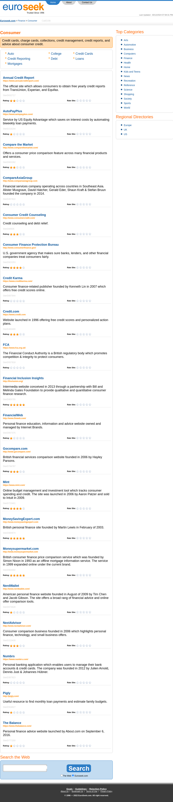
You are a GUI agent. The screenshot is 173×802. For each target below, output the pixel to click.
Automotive (130, 44)
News (127, 76)
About (68, 2)
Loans (80, 58)
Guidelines (81, 789)
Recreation (130, 80)
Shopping (129, 94)
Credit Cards (84, 53)
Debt (54, 58)
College (56, 53)
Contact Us (87, 2)
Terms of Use (91, 791)
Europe (128, 125)
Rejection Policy (98, 789)
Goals (69, 789)
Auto (11, 53)
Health (127, 62)
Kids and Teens (132, 71)
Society (128, 98)
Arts (126, 40)
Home (53, 2)
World (127, 107)
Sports (127, 103)
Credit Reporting (19, 58)
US (125, 134)
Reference (129, 85)
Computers (130, 53)
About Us (65, 791)
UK (125, 129)
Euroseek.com (8, 20)
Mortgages (15, 63)
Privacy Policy (106, 791)
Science (128, 89)
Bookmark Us (77, 791)
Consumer (32, 21)
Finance (21, 21)
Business (129, 49)
